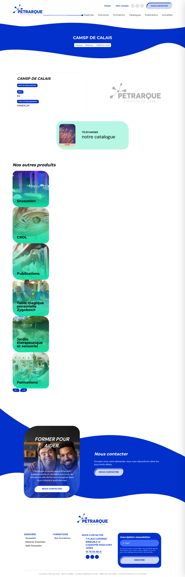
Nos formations (62, 538)
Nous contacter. (92, 535)
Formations (119, 15)
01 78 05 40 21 (93, 551)
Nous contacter (159, 6)
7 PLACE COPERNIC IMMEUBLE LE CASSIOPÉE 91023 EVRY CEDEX (99, 543)
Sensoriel (30, 534)
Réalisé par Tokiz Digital (108, 574)
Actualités (167, 15)
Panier (107, 6)
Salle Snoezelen (33, 545)
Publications (151, 15)
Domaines (103, 15)
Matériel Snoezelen (35, 541)
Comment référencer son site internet (132, 574)
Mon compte (122, 6)
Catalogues (135, 15)
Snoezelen (30, 538)
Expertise (89, 15)
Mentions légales (67, 574)
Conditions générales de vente (86, 574)
